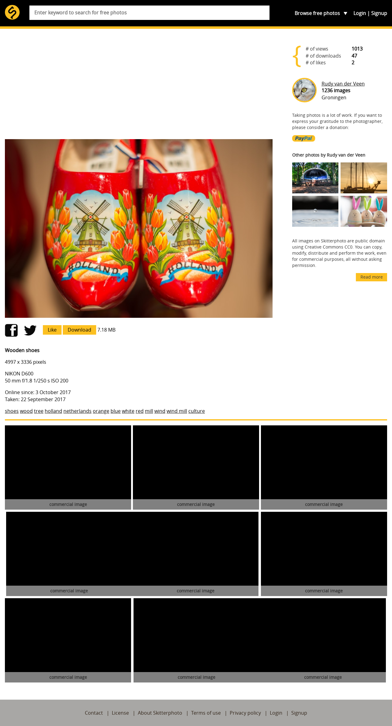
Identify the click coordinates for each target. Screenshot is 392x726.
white (128, 411)
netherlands (77, 411)
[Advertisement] (139, 86)
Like (52, 329)
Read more (371, 277)
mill (149, 411)
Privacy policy (245, 712)
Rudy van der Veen (343, 83)
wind (159, 411)
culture (196, 411)
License (120, 712)
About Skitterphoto (160, 712)
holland (53, 411)
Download (79, 329)
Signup (379, 13)
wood (26, 411)
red (140, 411)
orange (101, 411)
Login (359, 13)
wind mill (177, 411)
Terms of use (206, 712)
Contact (94, 712)
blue (116, 411)
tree (38, 411)
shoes (12, 411)
